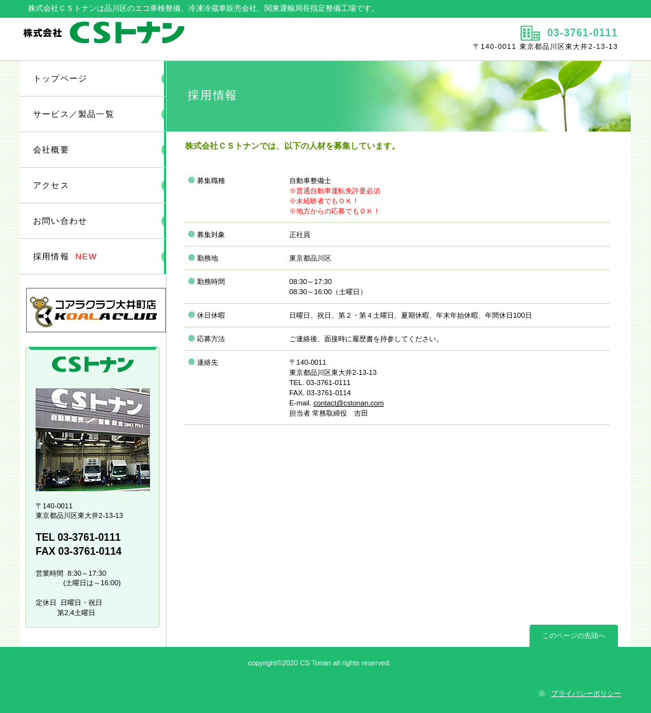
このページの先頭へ (573, 635)
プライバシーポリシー (586, 693)
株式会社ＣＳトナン (171, 39)
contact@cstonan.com (348, 403)
